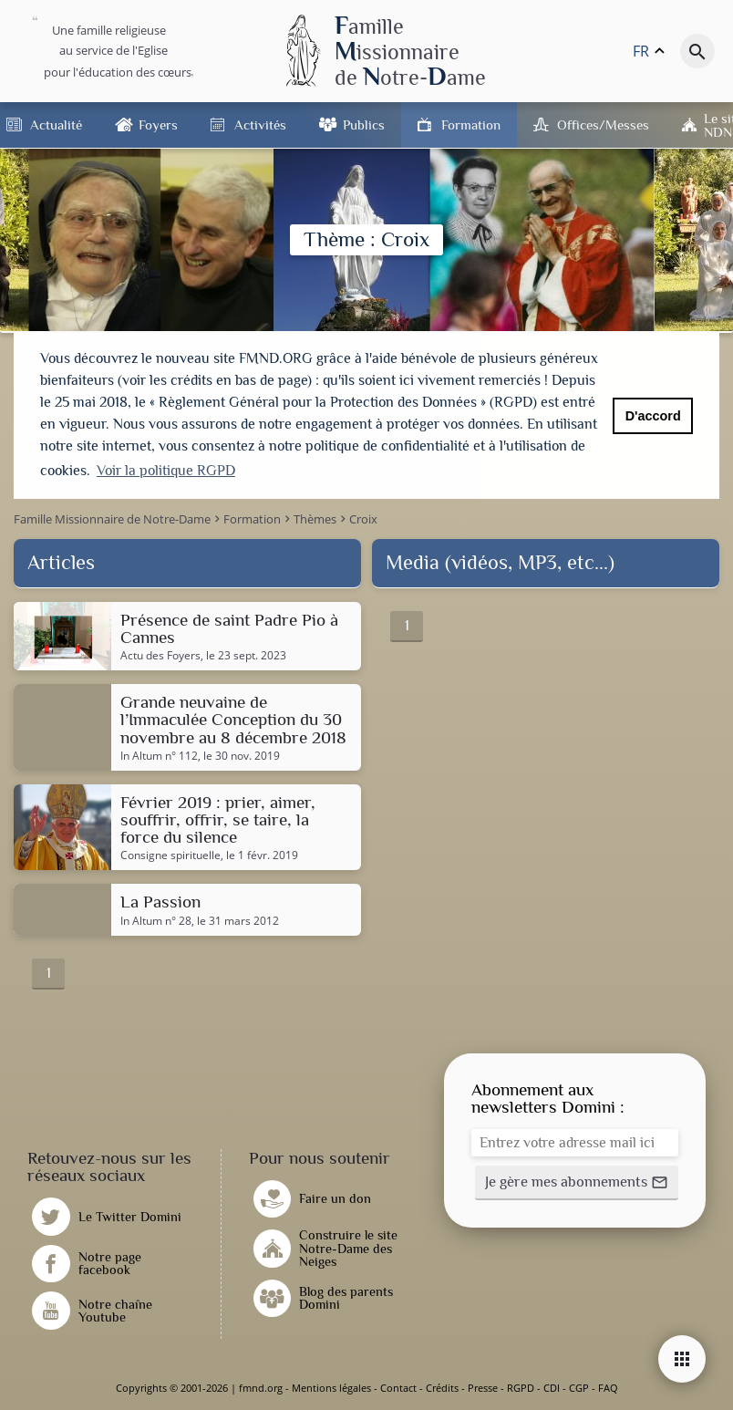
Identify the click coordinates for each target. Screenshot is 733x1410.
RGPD (520, 1387)
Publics (364, 124)
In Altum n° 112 (159, 756)
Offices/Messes (603, 124)
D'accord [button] (653, 416)
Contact (398, 1387)
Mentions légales (331, 1387)
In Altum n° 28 (155, 921)
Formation (471, 124)
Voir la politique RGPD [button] (166, 470)
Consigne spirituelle (170, 855)
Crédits (442, 1387)
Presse (483, 1387)
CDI (551, 1387)
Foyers (158, 124)
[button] (576, 1183)
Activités (260, 124)
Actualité (56, 124)
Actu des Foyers (160, 655)
